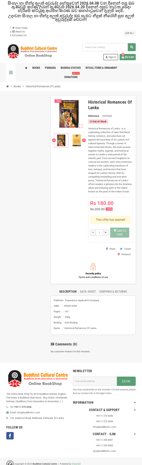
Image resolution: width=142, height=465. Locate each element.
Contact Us (19, 35)
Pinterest (124, 243)
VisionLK (76, 452)
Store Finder (20, 28)
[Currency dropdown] (130, 33)
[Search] (109, 47)
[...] (61, 390)
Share (110, 237)
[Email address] (95, 370)
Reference (93, 116)
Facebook (10, 424)
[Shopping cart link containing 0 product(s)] (128, 57)
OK (126, 370)
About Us (18, 31)
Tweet (125, 237)
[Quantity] (99, 221)
